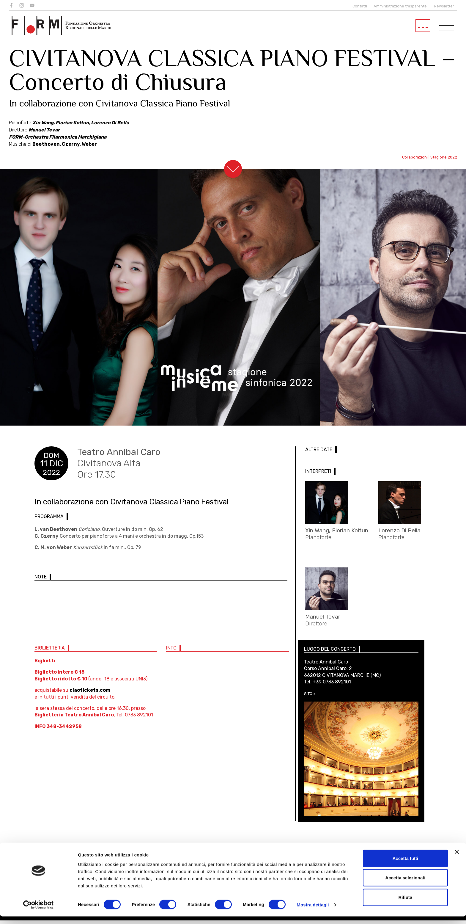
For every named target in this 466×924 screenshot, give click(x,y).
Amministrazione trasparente (400, 6)
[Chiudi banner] (457, 859)
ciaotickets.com (90, 693)
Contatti (359, 6)
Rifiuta (406, 904)
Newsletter (444, 6)
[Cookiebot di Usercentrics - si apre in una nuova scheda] (38, 912)
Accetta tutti (405, 865)
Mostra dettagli (313, 912)
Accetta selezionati (405, 885)
